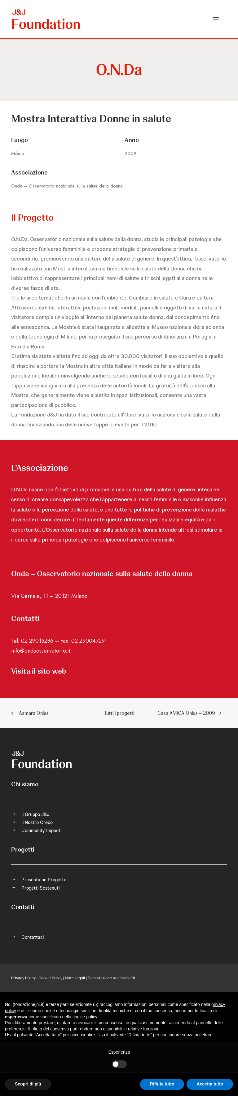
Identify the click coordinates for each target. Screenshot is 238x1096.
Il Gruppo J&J (35, 814)
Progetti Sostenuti (40, 888)
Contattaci (32, 937)
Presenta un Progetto (43, 880)
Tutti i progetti (119, 713)
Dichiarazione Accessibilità (111, 978)
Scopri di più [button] (28, 1083)
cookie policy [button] (85, 1016)
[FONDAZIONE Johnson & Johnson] (46, 19)
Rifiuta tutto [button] (162, 1083)
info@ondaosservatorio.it (40, 651)
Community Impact (40, 830)
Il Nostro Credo (37, 822)
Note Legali (75, 978)
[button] (215, 19)
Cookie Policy (50, 978)
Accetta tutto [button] (209, 1083)
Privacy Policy (23, 978)
